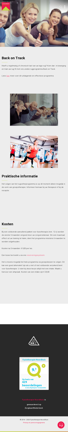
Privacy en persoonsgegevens (34, 422)
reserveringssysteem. (36, 255)
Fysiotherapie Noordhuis (33, 400)
